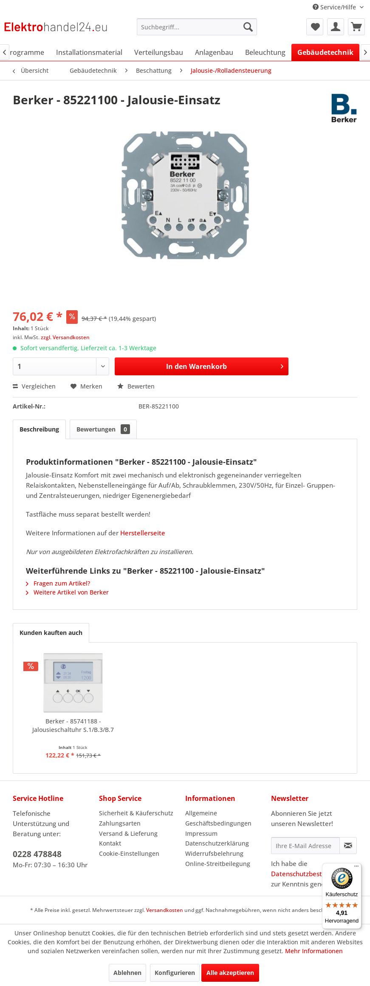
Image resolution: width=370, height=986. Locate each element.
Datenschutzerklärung (217, 843)
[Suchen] (248, 26)
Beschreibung (39, 429)
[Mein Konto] (335, 26)
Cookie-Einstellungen (129, 853)
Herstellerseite (142, 533)
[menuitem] (197, 26)
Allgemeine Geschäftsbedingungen (218, 818)
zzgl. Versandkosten (65, 337)
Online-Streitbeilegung (217, 864)
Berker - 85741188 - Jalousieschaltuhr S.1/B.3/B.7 (73, 725)
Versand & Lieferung (128, 833)
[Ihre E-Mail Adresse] (305, 845)
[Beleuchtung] (265, 52)
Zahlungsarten (120, 823)
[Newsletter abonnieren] (348, 845)
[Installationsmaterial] (89, 52)
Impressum (201, 833)
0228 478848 (37, 854)
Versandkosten (164, 910)
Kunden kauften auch (51, 633)
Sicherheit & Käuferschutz (136, 813)
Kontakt (110, 843)
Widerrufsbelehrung (214, 853)
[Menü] (356, 868)
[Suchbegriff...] (197, 26)
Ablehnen (127, 973)
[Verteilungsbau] (158, 52)
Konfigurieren (175, 973)
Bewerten (136, 386)
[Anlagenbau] (214, 52)
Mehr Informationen (314, 951)
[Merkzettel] (314, 26)
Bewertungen (103, 429)
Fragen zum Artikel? (58, 583)
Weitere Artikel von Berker (67, 592)
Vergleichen (34, 386)
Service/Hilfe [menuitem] (335, 7)
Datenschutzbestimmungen (312, 873)
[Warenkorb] (356, 26)
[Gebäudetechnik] (325, 52)
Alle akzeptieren (230, 973)
